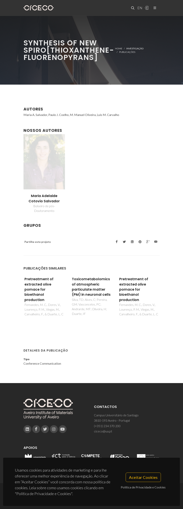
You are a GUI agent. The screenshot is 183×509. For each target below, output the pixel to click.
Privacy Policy (91, 498)
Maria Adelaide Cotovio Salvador (44, 198)
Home (118, 48)
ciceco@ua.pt (103, 431)
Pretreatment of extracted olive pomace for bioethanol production (38, 289)
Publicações (127, 52)
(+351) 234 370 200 (107, 426)
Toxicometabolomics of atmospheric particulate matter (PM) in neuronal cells (91, 287)
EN (139, 8)
